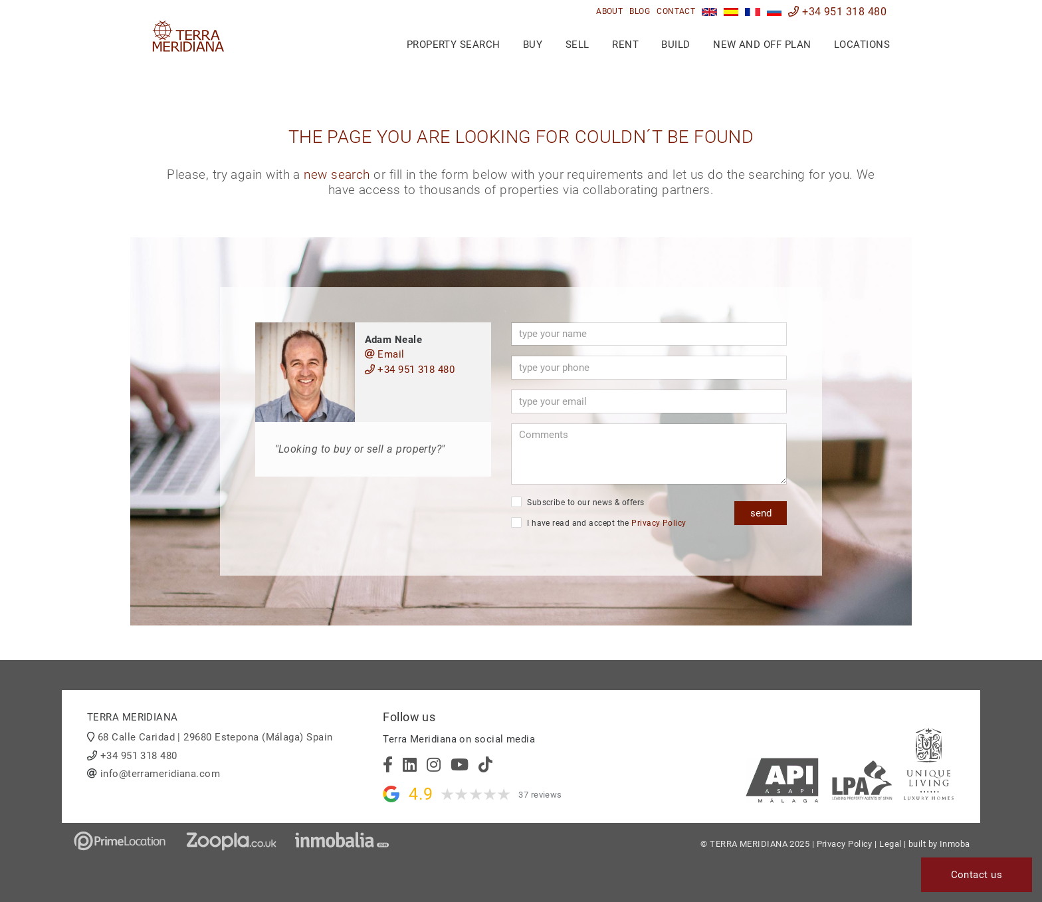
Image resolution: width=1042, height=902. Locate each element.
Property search (453, 45)
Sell (577, 45)
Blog (639, 11)
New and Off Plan (762, 45)
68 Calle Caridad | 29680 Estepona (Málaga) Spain (215, 737)
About (609, 11)
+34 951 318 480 (837, 11)
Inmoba (955, 844)
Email (385, 354)
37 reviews (540, 795)
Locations (862, 45)
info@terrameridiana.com (160, 774)
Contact (676, 11)
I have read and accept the (598, 522)
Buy (532, 45)
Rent (625, 45)
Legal (890, 844)
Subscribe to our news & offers (578, 502)
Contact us (977, 875)
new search (337, 175)
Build (675, 45)
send (761, 512)
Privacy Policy (658, 523)
